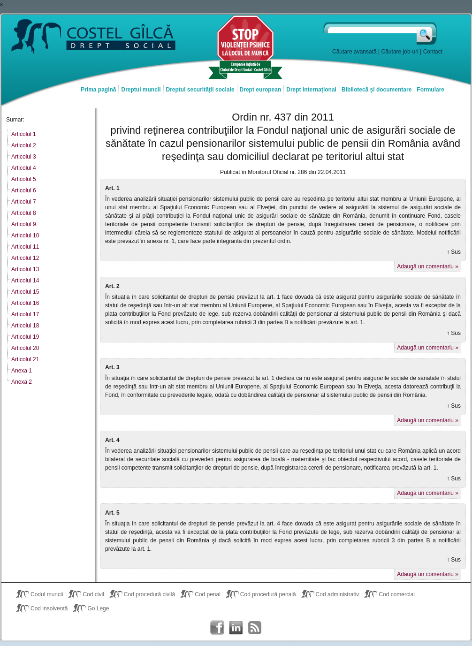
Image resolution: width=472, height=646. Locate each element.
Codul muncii (46, 594)
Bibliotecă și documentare (376, 89)
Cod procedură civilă (149, 594)
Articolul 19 (25, 337)
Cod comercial (397, 594)
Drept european (261, 89)
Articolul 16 (25, 303)
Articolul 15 (25, 292)
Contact (432, 51)
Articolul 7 (23, 201)
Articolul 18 (25, 325)
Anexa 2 (21, 382)
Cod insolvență (49, 608)
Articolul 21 (25, 359)
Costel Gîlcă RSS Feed (254, 627)
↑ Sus (454, 252)
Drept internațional (311, 89)
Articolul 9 (23, 224)
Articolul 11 (25, 246)
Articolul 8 (23, 213)
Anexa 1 (21, 370)
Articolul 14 (25, 280)
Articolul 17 (25, 314)
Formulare (430, 89)
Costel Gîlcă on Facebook (217, 627)
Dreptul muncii (140, 89)
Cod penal (208, 594)
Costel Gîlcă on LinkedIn (236, 627)
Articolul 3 (23, 156)
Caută (427, 33)
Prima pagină (98, 89)
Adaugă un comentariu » (427, 266)
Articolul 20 (25, 348)
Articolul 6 (23, 190)
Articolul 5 (23, 179)
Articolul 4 (23, 168)
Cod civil (93, 594)
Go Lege (98, 608)
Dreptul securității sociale (200, 89)
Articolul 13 (25, 269)
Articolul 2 (23, 145)
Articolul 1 (23, 134)
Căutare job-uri (400, 51)
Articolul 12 (25, 258)
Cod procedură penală (268, 594)
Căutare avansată (354, 51)
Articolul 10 (25, 235)
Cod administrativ (337, 594)
